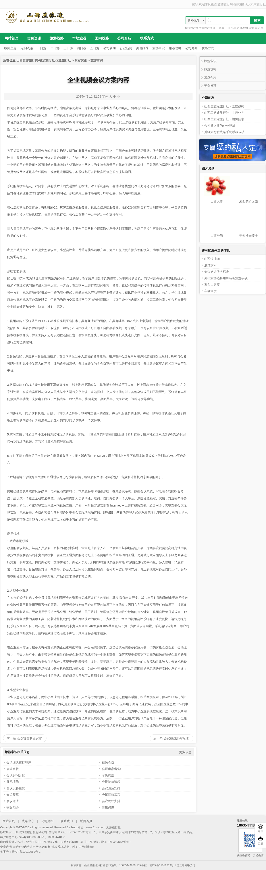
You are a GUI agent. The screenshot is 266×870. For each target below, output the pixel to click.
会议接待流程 (111, 782)
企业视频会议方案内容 (98, 80)
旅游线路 (57, 38)
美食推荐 (142, 48)
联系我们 (66, 821)
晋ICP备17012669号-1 (26, 851)
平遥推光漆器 (248, 235)
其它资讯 (81, 60)
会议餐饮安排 (111, 801)
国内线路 (102, 38)
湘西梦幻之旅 (248, 201)
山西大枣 (216, 201)
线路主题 (10, 48)
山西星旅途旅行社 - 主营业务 (224, 112)
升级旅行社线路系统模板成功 (224, 132)
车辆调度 (108, 775)
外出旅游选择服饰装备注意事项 (226, 278)
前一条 (11, 738)
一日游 (41, 48)
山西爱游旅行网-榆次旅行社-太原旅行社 (238, 4)
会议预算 (12, 794)
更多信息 (185, 752)
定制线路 (27, 48)
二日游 (55, 48)
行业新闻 (126, 48)
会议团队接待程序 (18, 762)
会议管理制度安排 (29, 738)
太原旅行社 (113, 827)
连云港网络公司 (186, 865)
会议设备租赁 (15, 788)
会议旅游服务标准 (176, 738)
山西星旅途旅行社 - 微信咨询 (224, 106)
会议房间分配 (15, 775)
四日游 (81, 48)
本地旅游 (79, 38)
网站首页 (11, 38)
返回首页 (86, 821)
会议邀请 (12, 801)
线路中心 (28, 821)
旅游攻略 (175, 48)
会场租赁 (12, 769)
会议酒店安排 (111, 788)
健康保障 (108, 807)
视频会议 (108, 762)
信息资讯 (34, 38)
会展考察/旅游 (111, 769)
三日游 (68, 48)
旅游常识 (158, 48)
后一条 (158, 738)
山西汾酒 (216, 235)
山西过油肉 (212, 259)
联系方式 (147, 38)
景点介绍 (210, 77)
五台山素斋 (212, 284)
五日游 (94, 48)
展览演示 (12, 782)
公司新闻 (109, 48)
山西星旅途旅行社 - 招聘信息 (224, 119)
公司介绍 (124, 38)
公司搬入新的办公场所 (219, 125)
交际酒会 (12, 807)
